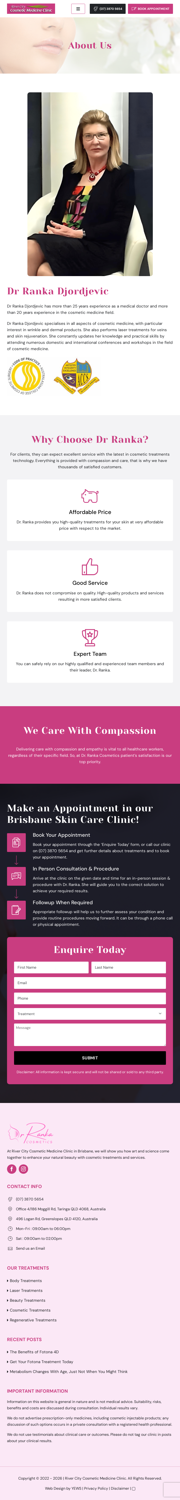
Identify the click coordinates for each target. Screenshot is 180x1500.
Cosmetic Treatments (30, 1310)
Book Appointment (153, 9)
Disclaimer (120, 1488)
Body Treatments (26, 1280)
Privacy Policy (96, 1488)
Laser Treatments (26, 1290)
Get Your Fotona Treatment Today (41, 1361)
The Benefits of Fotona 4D (34, 1351)
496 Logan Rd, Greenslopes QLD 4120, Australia (57, 1218)
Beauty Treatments (27, 1300)
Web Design (55, 1488)
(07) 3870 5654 (111, 9)
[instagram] (23, 1169)
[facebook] (11, 1169)
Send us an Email (30, 1248)
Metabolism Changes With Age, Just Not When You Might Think (69, 1371)
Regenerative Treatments (33, 1320)
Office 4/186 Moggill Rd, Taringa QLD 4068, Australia (61, 1209)
